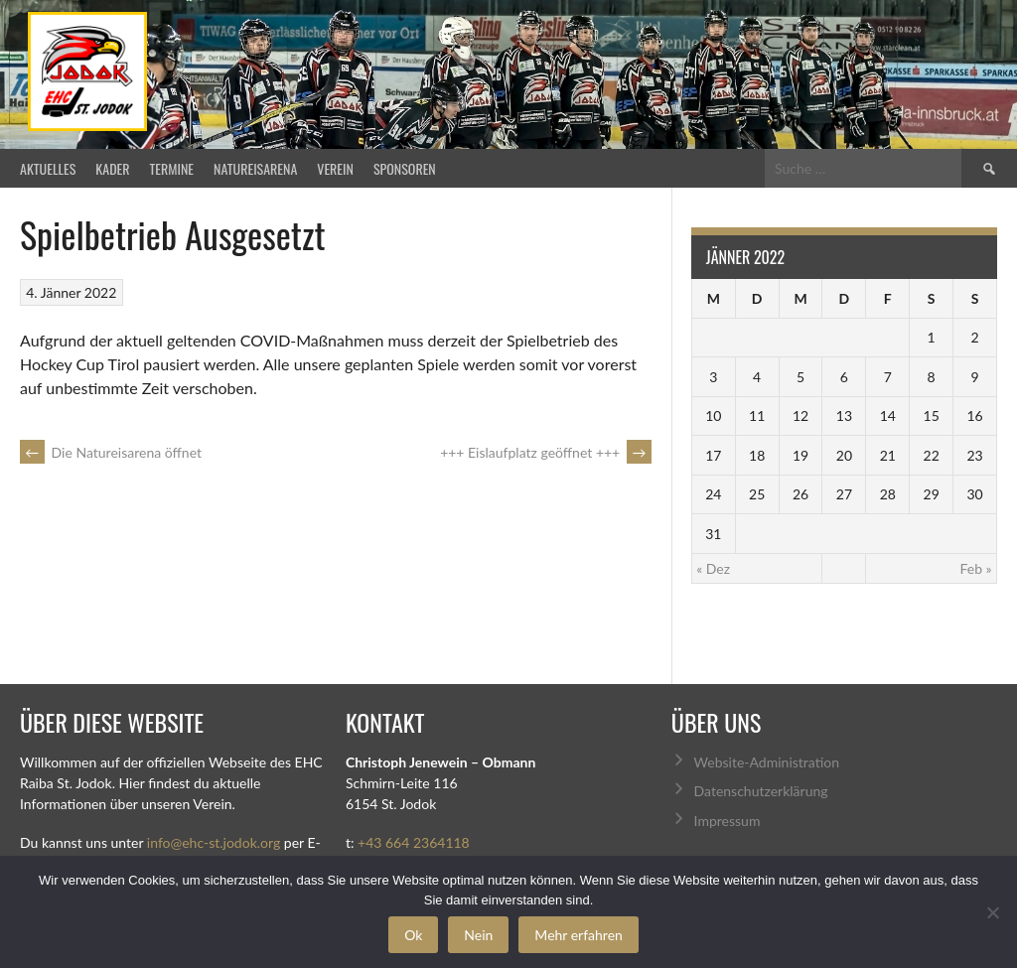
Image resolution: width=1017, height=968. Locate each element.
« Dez (713, 568)
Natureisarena (255, 168)
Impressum (727, 820)
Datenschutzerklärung (761, 790)
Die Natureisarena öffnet (111, 452)
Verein (335, 168)
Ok (413, 934)
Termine (172, 168)
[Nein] (992, 912)
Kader (112, 168)
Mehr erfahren (578, 934)
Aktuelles (47, 168)
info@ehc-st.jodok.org (213, 842)
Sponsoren (404, 168)
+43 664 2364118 (414, 842)
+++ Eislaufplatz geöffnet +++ (546, 452)
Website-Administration (766, 762)
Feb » (975, 568)
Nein (478, 934)
